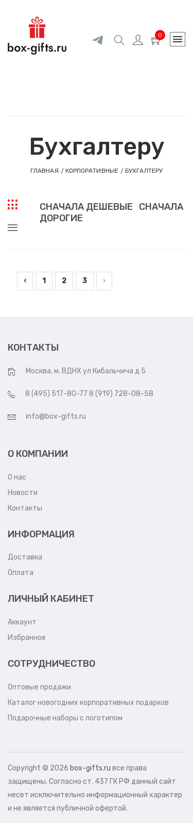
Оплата (20, 572)
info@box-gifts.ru (56, 416)
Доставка (25, 557)
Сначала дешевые (86, 206)
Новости (23, 492)
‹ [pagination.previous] (25, 280)
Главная (44, 170)
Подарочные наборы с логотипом (65, 718)
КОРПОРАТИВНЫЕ (91, 170)
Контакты (25, 508)
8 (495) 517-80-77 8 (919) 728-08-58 (89, 393)
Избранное (27, 637)
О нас (17, 477)
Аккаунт (22, 622)
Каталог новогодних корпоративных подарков (88, 702)
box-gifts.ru (90, 768)
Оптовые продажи (39, 687)
